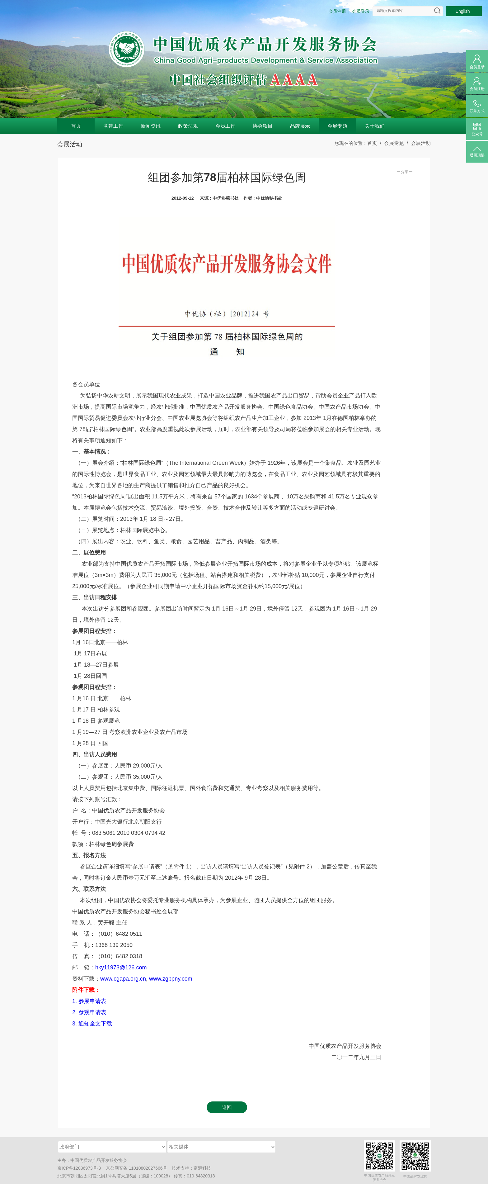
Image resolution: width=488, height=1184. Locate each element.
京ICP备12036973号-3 (79, 1168)
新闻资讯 (151, 126)
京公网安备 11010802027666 (134, 1168)
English (464, 11)
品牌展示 (300, 126)
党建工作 (113, 126)
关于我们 (375, 126)
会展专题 (337, 126)
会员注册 (337, 11)
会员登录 (360, 11)
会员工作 (225, 126)
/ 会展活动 (417, 143)
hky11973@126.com (121, 967)
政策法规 (188, 126)
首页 (76, 126)
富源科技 (202, 1168)
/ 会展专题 (390, 143)
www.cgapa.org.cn (123, 979)
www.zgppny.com (170, 979)
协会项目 (263, 126)
